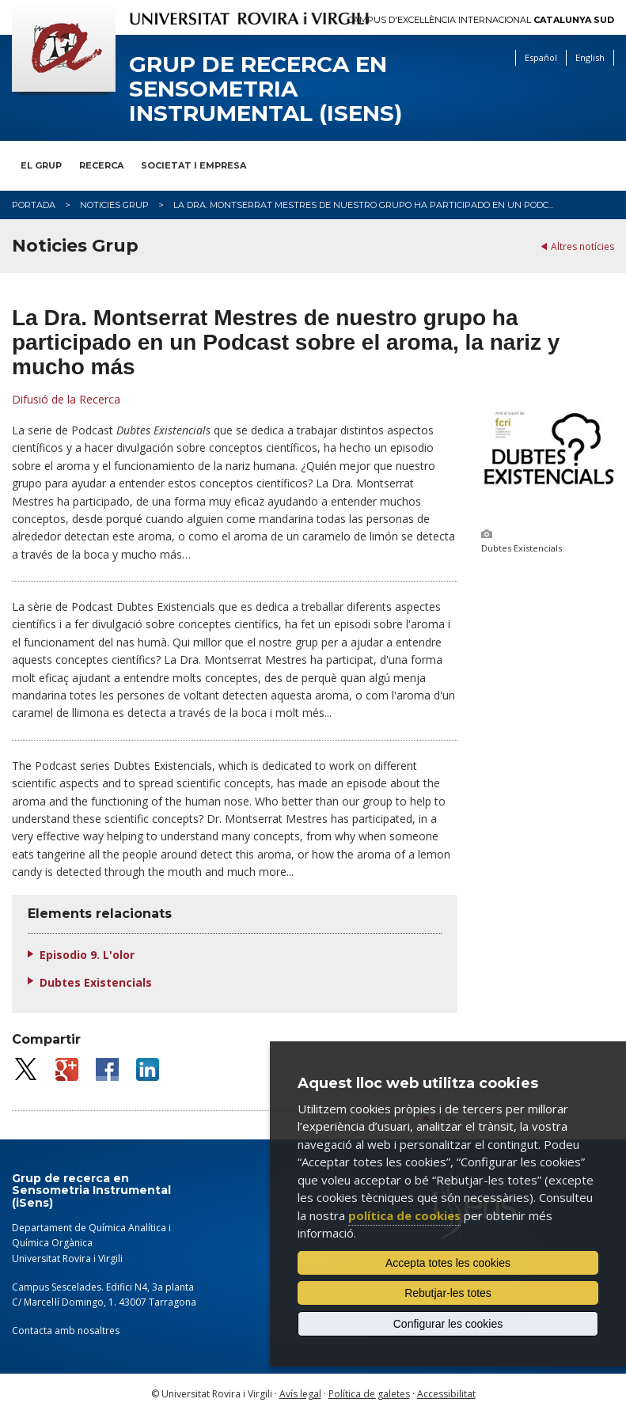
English (590, 57)
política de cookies (404, 1215)
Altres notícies (582, 246)
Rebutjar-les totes (447, 1293)
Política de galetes (369, 1394)
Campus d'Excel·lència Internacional (480, 20)
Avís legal (300, 1394)
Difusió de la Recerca (66, 399)
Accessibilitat (446, 1394)
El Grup (41, 165)
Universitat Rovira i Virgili (67, 1258)
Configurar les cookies (448, 1323)
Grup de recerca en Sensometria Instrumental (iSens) (265, 88)
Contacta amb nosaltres (66, 1330)
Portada (33, 204)
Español (541, 57)
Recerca (101, 165)
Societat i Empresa (193, 165)
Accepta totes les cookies (447, 1263)
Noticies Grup (114, 204)
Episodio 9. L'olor (87, 954)
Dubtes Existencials (96, 982)
